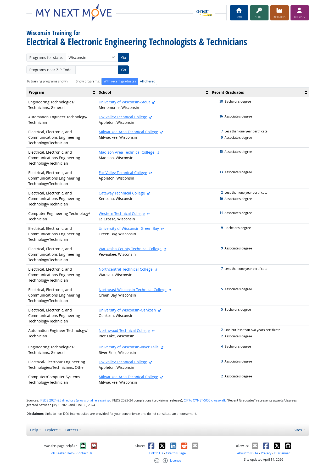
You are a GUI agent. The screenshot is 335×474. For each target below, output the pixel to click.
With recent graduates (120, 81)
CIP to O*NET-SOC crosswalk (205, 400)
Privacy (266, 453)
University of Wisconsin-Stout (124, 101)
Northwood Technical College (124, 330)
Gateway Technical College (122, 193)
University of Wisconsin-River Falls (129, 346)
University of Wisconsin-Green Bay (129, 228)
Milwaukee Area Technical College (128, 131)
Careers (71, 429)
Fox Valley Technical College (123, 116)
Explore (51, 429)
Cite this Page (176, 453)
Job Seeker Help (62, 453)
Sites (298, 429)
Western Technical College (122, 213)
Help (34, 429)
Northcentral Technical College (126, 269)
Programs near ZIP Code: (50, 69)
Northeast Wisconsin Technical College (132, 289)
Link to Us (156, 453)
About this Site (247, 453)
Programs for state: (46, 57)
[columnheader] (61, 92)
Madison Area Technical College (126, 152)
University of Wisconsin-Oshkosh (127, 310)
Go (123, 57)
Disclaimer (282, 453)
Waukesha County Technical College (130, 248)
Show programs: (88, 81)
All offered (147, 81)
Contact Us (84, 453)
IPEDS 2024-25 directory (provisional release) (73, 400)
